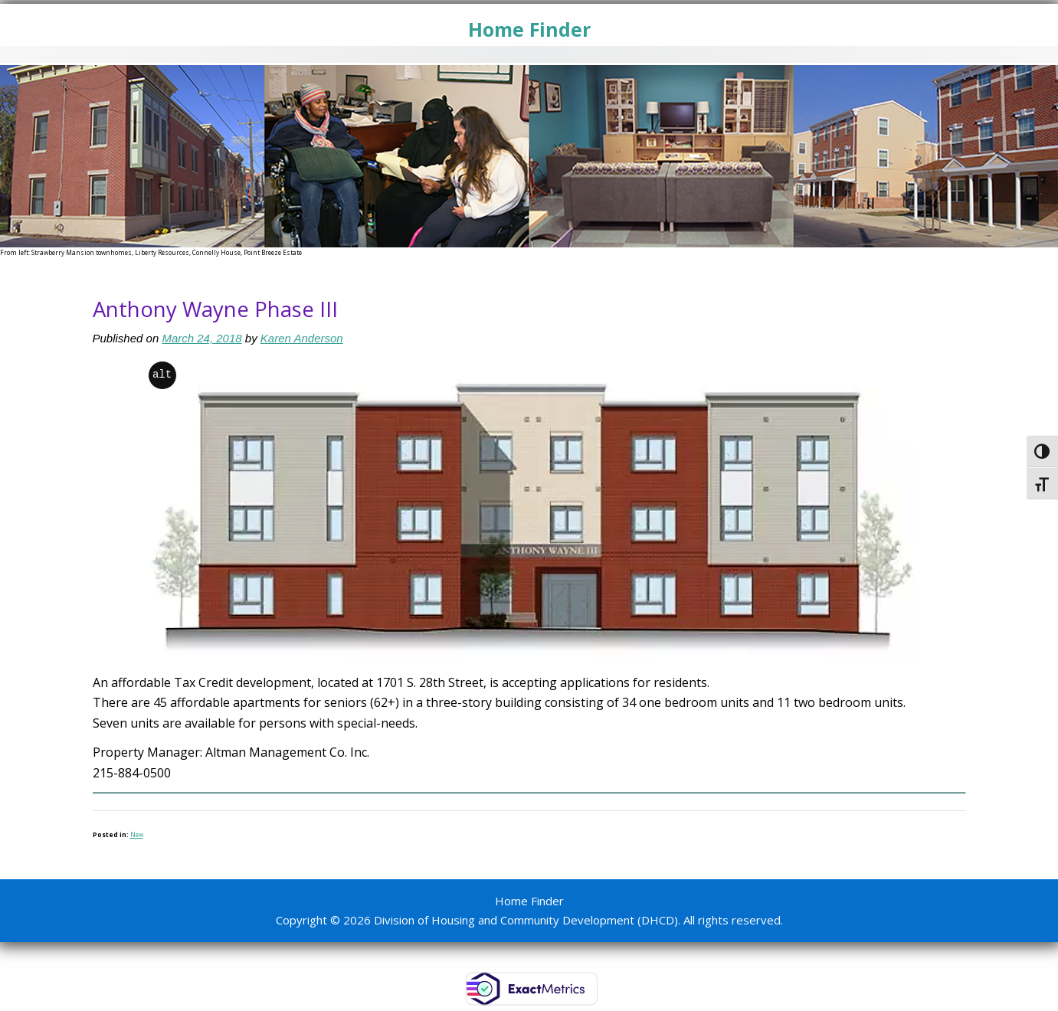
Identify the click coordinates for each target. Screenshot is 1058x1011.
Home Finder (529, 29)
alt (162, 375)
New (136, 834)
